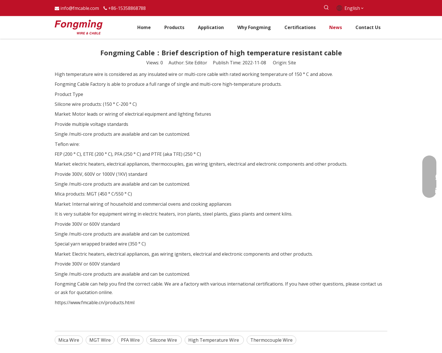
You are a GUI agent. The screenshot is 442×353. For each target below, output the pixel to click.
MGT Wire (100, 340)
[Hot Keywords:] (326, 7)
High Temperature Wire (214, 340)
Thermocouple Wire (271, 340)
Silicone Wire (164, 340)
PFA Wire (130, 340)
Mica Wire (68, 340)
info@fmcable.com (79, 8)
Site (292, 63)
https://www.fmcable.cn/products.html (94, 302)
